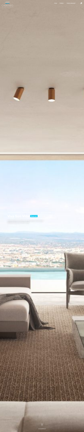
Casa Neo (7, 5)
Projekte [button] (61, 3)
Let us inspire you (42, 428)
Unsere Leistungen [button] (71, 3)
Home (55, 3)
